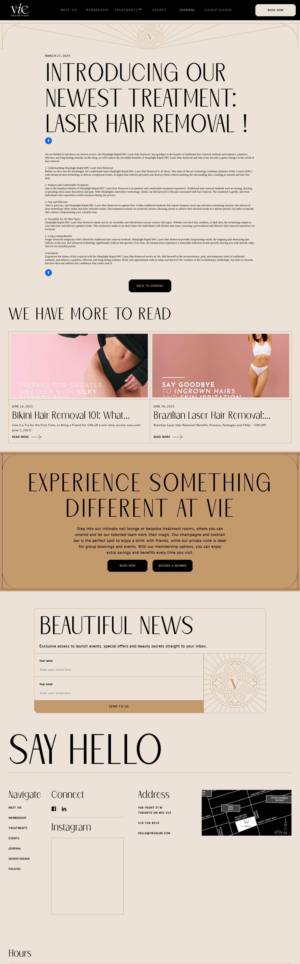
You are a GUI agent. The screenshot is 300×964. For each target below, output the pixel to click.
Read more (26, 437)
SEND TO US (118, 706)
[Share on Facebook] (48, 140)
